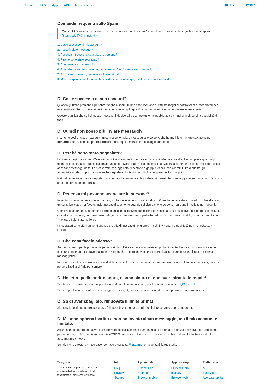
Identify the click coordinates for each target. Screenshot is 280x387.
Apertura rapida (213, 377)
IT (229, 5)
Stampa (119, 377)
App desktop (180, 362)
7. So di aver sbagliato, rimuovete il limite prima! (88, 74)
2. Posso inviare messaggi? (75, 49)
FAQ (43, 5)
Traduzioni (209, 372)
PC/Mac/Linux (180, 368)
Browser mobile (148, 377)
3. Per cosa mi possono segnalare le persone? (87, 54)
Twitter (247, 5)
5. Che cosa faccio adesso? (75, 64)
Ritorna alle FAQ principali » (80, 35)
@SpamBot (187, 284)
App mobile (146, 362)
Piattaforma (211, 362)
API (66, 5)
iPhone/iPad (146, 368)
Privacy (119, 372)
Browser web (179, 377)
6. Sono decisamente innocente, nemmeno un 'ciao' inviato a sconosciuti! (104, 69)
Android (143, 372)
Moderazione (84, 5)
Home (29, 5)
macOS (176, 372)
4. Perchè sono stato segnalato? (78, 59)
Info (117, 362)
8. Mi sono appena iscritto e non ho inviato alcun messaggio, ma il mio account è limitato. (114, 79)
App (55, 5)
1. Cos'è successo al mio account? (79, 44)
